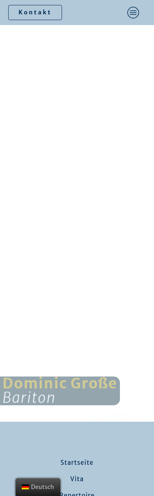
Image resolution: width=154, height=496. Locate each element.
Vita (77, 479)
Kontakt (35, 12)
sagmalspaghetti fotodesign (119, 416)
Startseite (76, 462)
